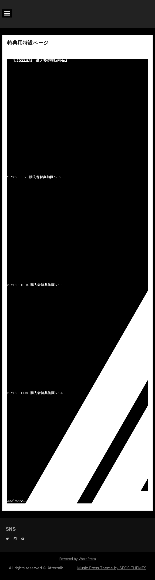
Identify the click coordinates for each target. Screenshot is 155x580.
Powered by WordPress (77, 559)
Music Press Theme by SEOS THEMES (111, 568)
